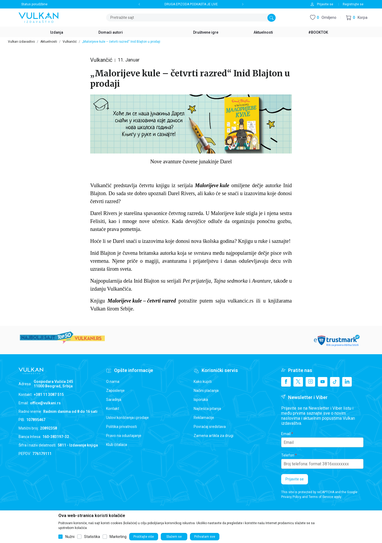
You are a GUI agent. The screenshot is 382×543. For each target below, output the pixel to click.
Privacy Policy (291, 497)
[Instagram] (310, 382)
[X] (298, 382)
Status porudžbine (34, 4)
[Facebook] (286, 382)
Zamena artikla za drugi (213, 435)
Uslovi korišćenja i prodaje (127, 417)
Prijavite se (294, 479)
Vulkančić (70, 41)
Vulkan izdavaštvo (21, 41)
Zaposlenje (115, 390)
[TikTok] (335, 382)
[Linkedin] (347, 382)
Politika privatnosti (121, 426)
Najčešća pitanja (207, 408)
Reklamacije (204, 417)
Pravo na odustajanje (123, 435)
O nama (112, 381)
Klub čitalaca (116, 445)
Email (285, 434)
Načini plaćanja (206, 390)
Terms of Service (321, 497)
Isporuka (201, 399)
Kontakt (112, 408)
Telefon (287, 455)
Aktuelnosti (48, 41)
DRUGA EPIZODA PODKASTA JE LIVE (191, 4)
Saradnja (113, 399)
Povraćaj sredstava (210, 426)
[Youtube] (322, 382)
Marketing (118, 536)
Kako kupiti (203, 381)
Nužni (70, 536)
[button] (356, 17)
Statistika (92, 536)
